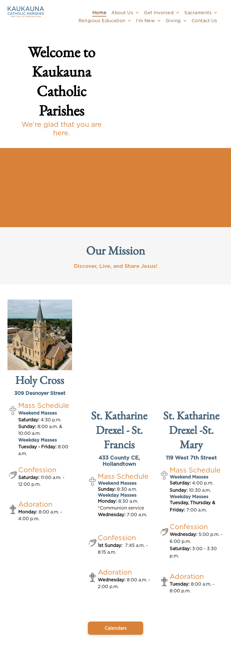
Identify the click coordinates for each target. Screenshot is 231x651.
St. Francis (123, 437)
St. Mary (197, 437)
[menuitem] (99, 12)
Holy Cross (39, 380)
